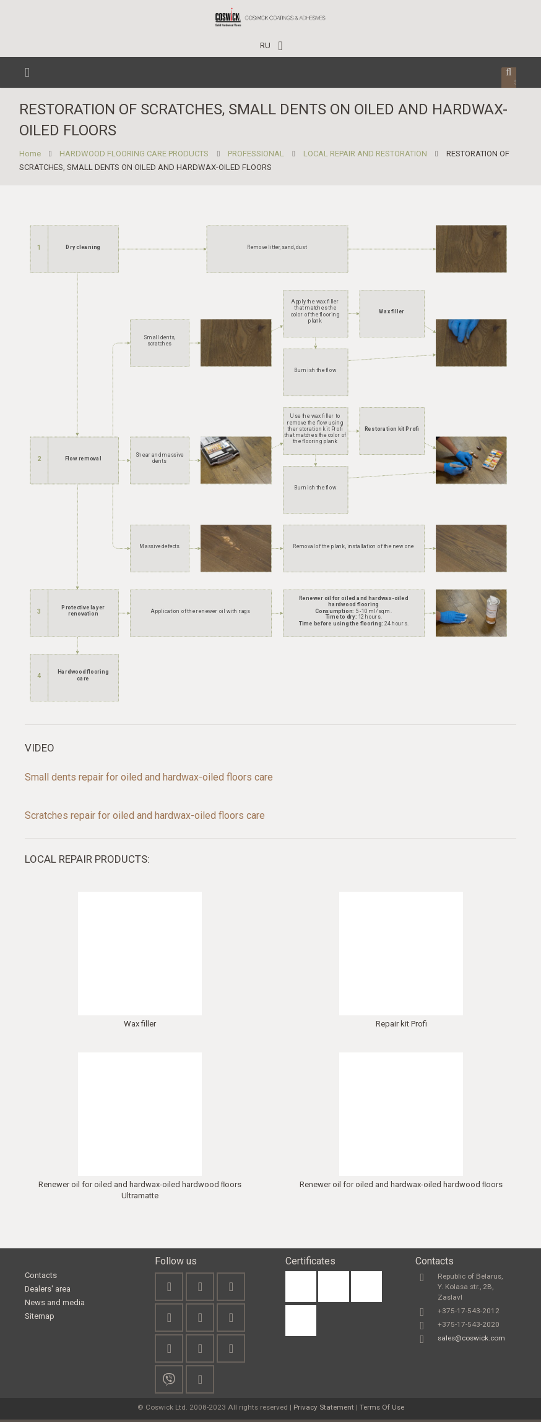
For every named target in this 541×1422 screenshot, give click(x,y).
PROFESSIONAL (262, 156)
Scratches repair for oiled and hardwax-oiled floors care (145, 818)
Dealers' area (48, 1291)
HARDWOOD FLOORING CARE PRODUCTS (140, 156)
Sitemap (39, 1318)
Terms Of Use (382, 1409)
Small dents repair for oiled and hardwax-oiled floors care (149, 779)
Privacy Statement (323, 1409)
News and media (55, 1305)
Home (35, 156)
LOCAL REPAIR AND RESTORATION (371, 156)
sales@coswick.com (471, 1340)
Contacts (41, 1277)
